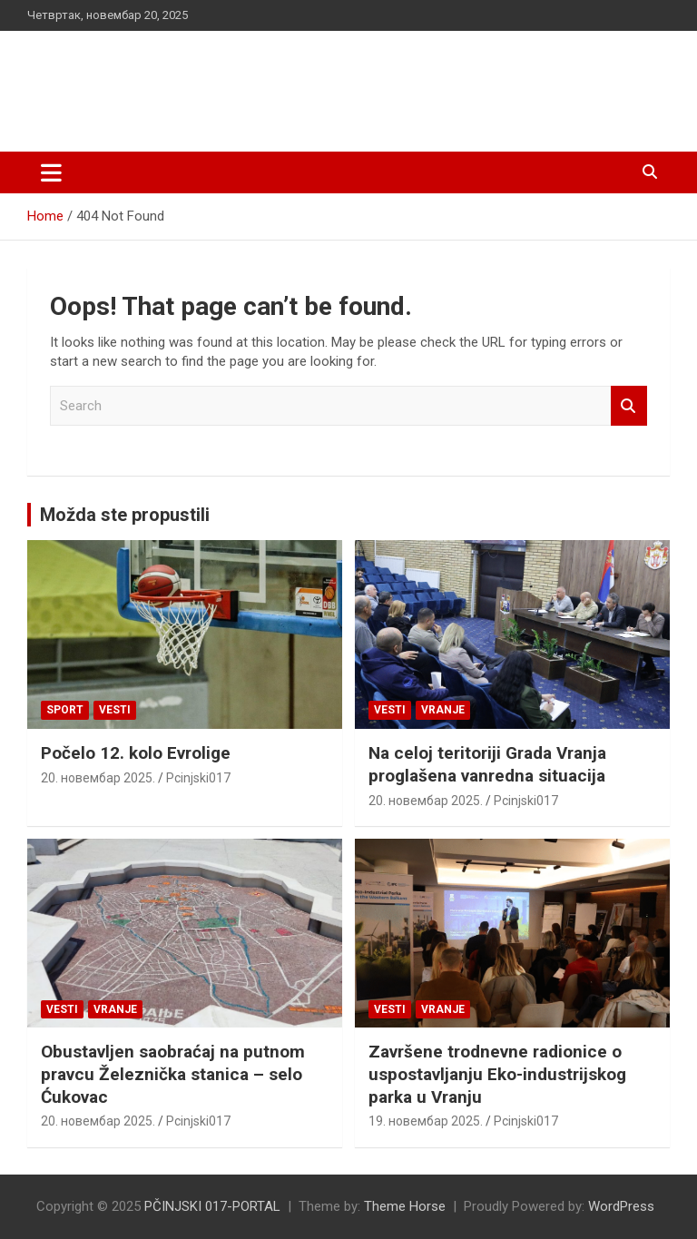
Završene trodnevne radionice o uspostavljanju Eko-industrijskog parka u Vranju (497, 1073)
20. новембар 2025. (98, 778)
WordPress (621, 1206)
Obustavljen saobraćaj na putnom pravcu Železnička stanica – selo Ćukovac (173, 1073)
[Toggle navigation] (51, 172)
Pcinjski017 (198, 778)
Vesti (115, 709)
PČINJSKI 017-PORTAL (218, 81)
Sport (64, 709)
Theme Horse (405, 1206)
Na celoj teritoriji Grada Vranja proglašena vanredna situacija (487, 764)
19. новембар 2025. (425, 1121)
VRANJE (443, 709)
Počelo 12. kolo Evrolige (136, 752)
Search (629, 406)
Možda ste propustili (125, 515)
